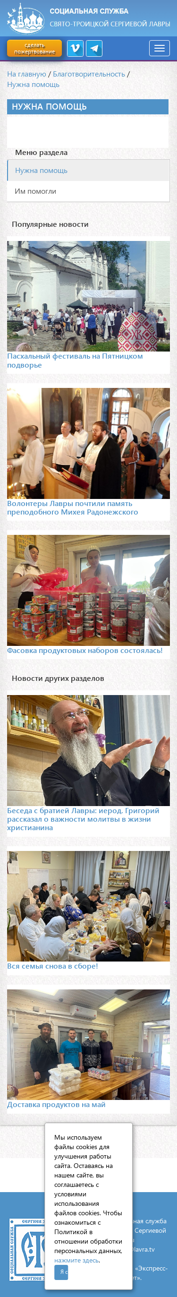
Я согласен (64, 1271)
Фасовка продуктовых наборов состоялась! (85, 650)
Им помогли (35, 191)
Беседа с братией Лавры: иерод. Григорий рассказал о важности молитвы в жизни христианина (83, 819)
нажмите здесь (76, 1259)
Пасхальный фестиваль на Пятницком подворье (75, 360)
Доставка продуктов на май (56, 1104)
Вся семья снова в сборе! (52, 966)
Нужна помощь (33, 84)
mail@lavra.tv (135, 1249)
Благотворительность (89, 73)
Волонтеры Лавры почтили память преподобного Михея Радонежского (72, 507)
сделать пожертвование (34, 48)
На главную (26, 73)
